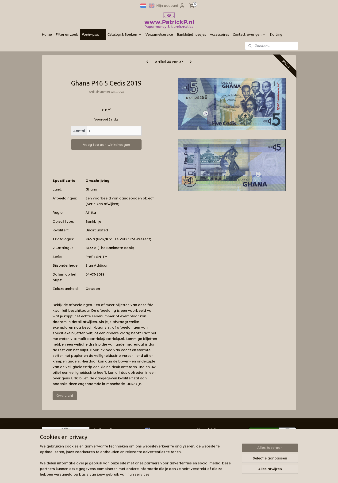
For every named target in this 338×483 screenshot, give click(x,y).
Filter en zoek (67, 34)
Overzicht (64, 395)
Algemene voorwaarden (110, 455)
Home (47, 34)
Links (97, 450)
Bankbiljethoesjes (191, 34)
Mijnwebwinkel (228, 474)
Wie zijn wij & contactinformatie (116, 437)
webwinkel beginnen (187, 474)
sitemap (160, 474)
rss (170, 474)
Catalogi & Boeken (125, 34)
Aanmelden (211, 447)
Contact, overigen (249, 34)
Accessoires (219, 34)
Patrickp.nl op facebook (165, 430)
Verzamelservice (159, 34)
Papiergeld (93, 34)
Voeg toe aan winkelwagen (106, 144)
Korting (276, 34)
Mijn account (170, 5)
